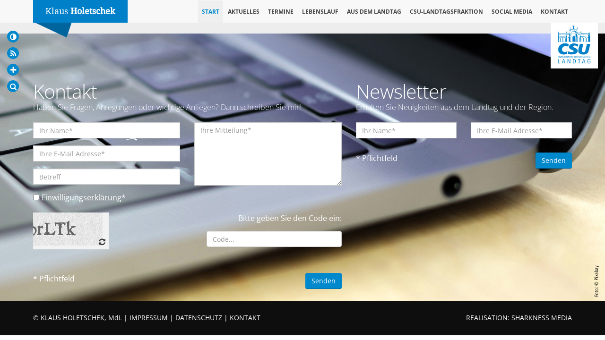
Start (210, 12)
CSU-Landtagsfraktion (446, 12)
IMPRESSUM (149, 317)
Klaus (80, 11)
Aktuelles (243, 12)
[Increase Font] (13, 70)
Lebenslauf (320, 12)
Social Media (512, 12)
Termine (281, 12)
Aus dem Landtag (374, 12)
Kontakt (554, 12)
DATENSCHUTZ (198, 317)
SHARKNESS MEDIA (541, 317)
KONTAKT (245, 317)
